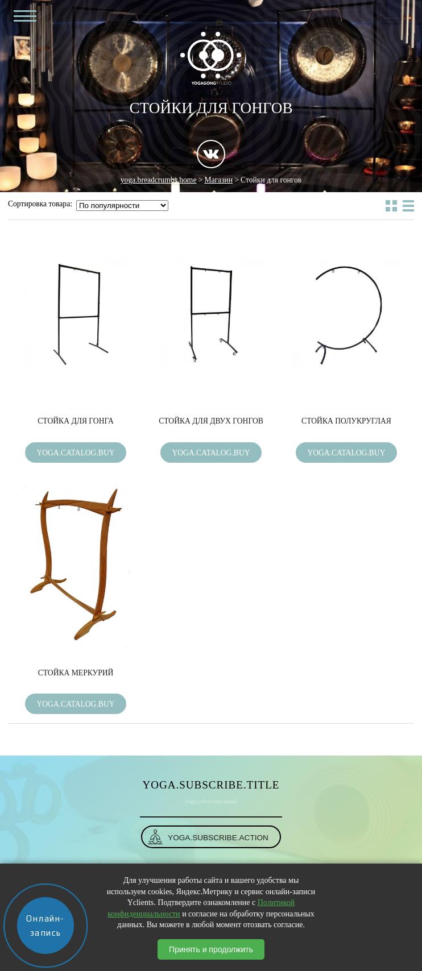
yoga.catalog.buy (75, 453)
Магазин (218, 180)
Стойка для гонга (75, 421)
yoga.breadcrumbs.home (159, 180)
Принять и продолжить (211, 949)
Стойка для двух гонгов (211, 421)
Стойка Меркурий (76, 673)
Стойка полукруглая (346, 421)
